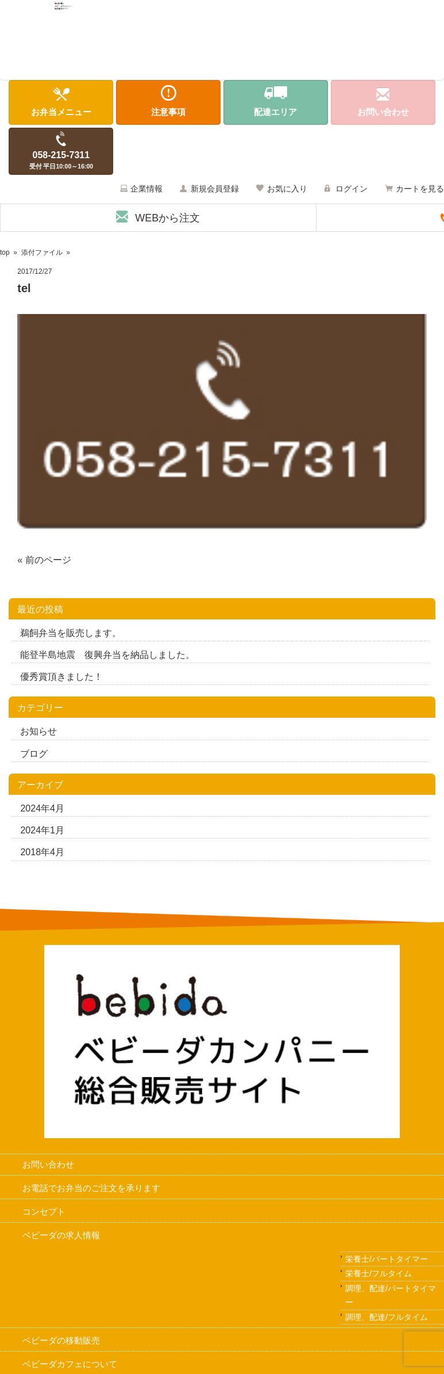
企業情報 (146, 191)
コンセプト (43, 1214)
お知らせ (38, 733)
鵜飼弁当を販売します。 (70, 635)
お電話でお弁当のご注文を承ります (91, 1190)
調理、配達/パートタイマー (390, 1297)
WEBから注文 (167, 220)
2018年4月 (42, 854)
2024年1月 (42, 832)
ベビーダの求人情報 (61, 1237)
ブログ (34, 755)
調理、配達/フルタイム (386, 1318)
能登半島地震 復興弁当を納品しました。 (107, 657)
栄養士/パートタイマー (386, 1260)
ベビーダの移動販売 (61, 1343)
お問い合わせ (48, 1167)
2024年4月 (42, 811)
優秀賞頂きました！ (61, 679)
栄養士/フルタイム (378, 1275)
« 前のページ (44, 562)
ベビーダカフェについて (69, 1366)
